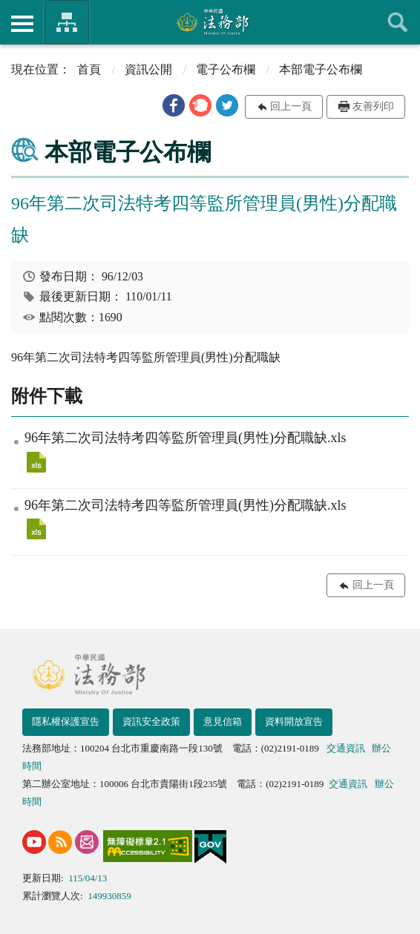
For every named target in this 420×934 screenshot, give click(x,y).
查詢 (397, 22)
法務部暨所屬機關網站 (67, 22)
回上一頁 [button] (291, 106)
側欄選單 (22, 24)
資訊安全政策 (151, 721)
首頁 (89, 69)
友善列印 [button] (373, 106)
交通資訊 (346, 748)
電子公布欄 (225, 69)
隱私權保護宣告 (65, 721)
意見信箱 (222, 721)
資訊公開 (148, 69)
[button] (174, 105)
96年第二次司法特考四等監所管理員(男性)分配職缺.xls (36, 462)
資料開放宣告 (294, 721)
